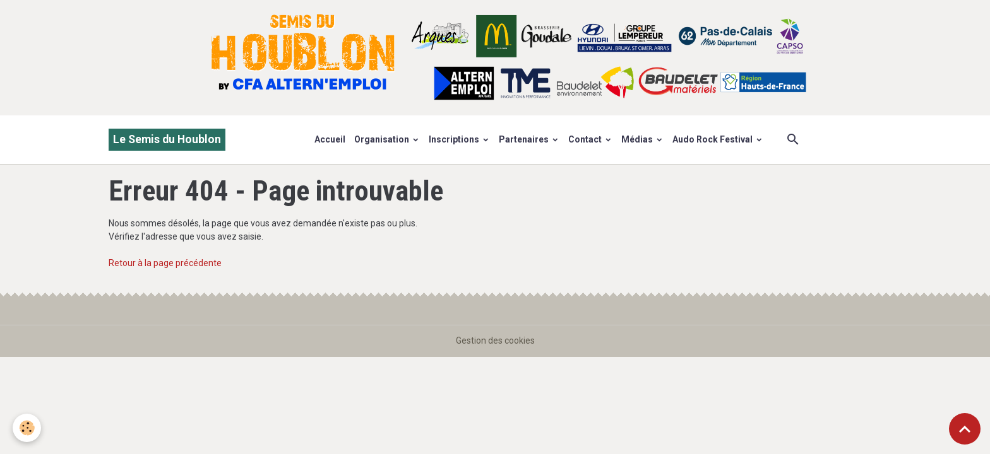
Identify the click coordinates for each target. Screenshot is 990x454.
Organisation (382, 139)
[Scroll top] (965, 429)
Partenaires (525, 139)
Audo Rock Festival (713, 139)
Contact (586, 139)
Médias (638, 139)
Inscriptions (455, 139)
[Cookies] (27, 428)
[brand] (167, 140)
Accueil (329, 139)
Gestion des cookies (495, 340)
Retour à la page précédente (165, 263)
